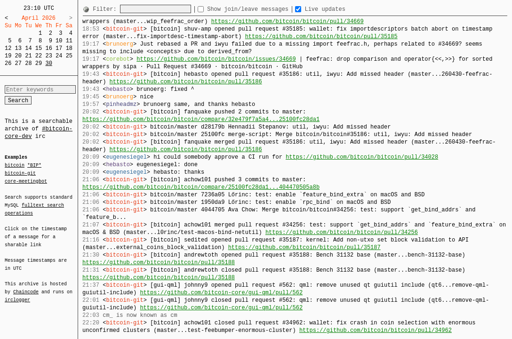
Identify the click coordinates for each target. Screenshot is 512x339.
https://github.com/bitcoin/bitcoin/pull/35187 (304, 247)
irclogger (17, 294)
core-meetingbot (26, 181)
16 (48, 48)
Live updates (341, 9)
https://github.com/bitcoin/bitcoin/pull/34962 (375, 330)
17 (59, 48)
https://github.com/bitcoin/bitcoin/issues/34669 (216, 59)
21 (28, 56)
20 (18, 56)
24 (59, 56)
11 (69, 41)
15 (38, 48)
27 (18, 63)
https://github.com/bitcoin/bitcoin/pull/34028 (362, 157)
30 (48, 63)
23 (48, 56)
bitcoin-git (20, 173)
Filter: (106, 9)
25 (69, 56)
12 (8, 48)
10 (59, 41)
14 (28, 48)
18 (69, 48)
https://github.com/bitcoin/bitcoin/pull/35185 (321, 36)
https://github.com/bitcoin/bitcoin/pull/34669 (287, 21)
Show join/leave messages (266, 9)
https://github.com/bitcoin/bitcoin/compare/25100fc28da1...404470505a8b (201, 187)
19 (8, 56)
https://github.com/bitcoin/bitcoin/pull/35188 (158, 262)
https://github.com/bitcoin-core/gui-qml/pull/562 (221, 293)
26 (8, 63)
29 (38, 63)
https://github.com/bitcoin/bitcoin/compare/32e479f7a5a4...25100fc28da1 (201, 119)
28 (28, 63)
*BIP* (34, 165)
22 (38, 56)
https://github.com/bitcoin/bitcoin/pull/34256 (341, 232)
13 (18, 48)
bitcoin (14, 165)
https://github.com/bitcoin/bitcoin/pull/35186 (186, 82)
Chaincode (26, 286)
